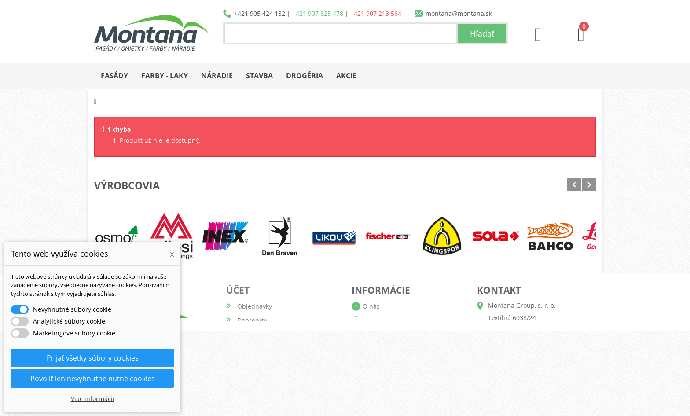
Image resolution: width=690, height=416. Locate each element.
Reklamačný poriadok (394, 362)
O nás (371, 306)
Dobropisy (252, 320)
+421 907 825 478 (317, 13)
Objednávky (254, 306)
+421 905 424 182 (259, 13)
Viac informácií (92, 398)
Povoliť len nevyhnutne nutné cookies (92, 378)
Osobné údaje (258, 348)
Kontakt (374, 376)
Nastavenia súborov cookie (276, 376)
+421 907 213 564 (375, 13)
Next (589, 184)
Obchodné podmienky (395, 348)
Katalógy (375, 320)
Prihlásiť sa (253, 391)
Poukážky (250, 362)
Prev (574, 184)
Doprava (375, 334)
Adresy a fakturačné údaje (276, 334)
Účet (238, 290)
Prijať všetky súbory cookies (93, 358)
